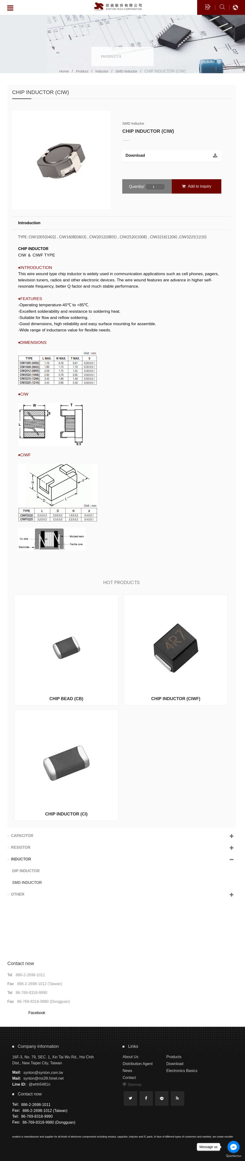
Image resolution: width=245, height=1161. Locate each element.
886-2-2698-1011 (30, 975)
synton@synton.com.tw (43, 1072)
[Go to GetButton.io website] (233, 1156)
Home (64, 71)
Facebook (36, 1013)
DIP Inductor (26, 871)
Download (135, 155)
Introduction (29, 223)
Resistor (19, 847)
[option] (61, 160)
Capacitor (20, 835)
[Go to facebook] (233, 1147)
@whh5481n (39, 1084)
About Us (130, 1057)
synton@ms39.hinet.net (43, 1078)
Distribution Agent (137, 1064)
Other (15, 894)
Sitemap (135, 1085)
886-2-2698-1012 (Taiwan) (39, 984)
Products (173, 1057)
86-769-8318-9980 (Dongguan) (43, 1001)
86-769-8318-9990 (31, 993)
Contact (129, 1078)
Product (82, 71)
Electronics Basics (181, 1071)
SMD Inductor (126, 71)
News (127, 1071)
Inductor (101, 71)
